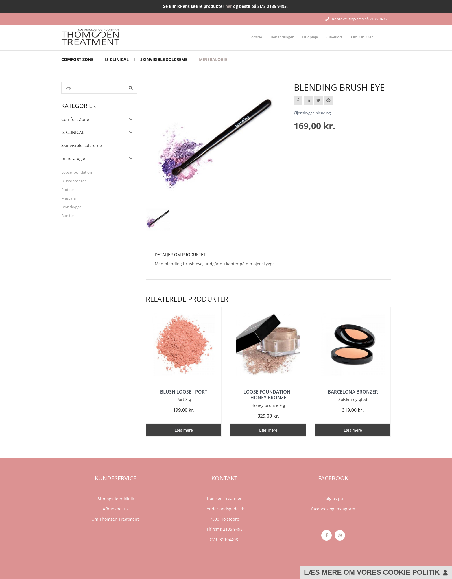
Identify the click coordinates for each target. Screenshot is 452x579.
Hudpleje (310, 37)
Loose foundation (76, 172)
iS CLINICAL (117, 59)
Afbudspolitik (115, 509)
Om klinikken (362, 37)
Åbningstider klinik (115, 498)
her (228, 6)
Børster (67, 215)
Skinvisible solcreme (163, 59)
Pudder (67, 189)
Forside (255, 37)
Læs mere (184, 430)
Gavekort (334, 37)
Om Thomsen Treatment (115, 519)
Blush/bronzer (73, 180)
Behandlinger (282, 37)
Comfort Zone (77, 59)
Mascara (68, 198)
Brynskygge (71, 206)
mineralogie (213, 59)
